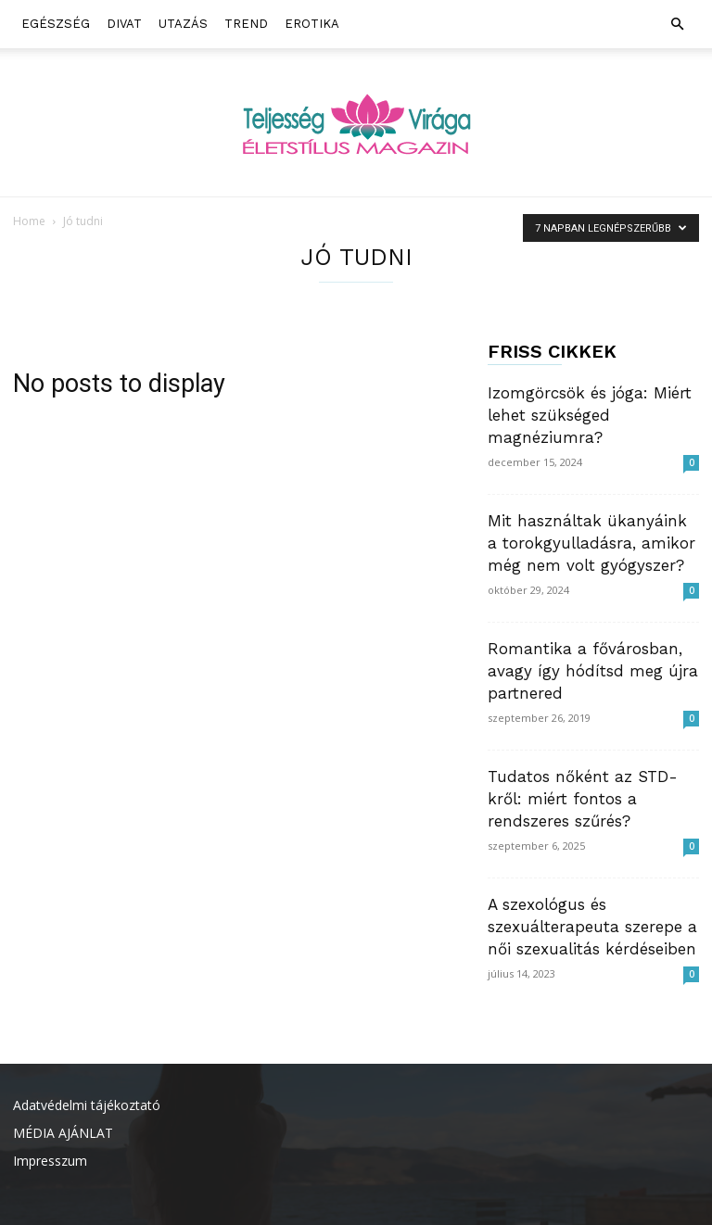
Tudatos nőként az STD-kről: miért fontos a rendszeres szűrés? (583, 798)
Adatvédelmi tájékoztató (86, 1105)
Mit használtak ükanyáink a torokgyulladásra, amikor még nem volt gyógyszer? (591, 543)
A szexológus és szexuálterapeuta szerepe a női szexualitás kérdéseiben (592, 926)
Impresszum (50, 1160)
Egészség (55, 24)
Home (29, 221)
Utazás (183, 24)
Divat (124, 24)
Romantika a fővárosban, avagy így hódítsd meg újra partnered (593, 670)
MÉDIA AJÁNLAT (63, 1133)
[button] (677, 24)
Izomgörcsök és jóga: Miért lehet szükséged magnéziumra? (590, 415)
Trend (246, 24)
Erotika (312, 24)
